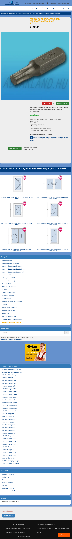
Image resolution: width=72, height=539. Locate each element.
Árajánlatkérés (62, 103)
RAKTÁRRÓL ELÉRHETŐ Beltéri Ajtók (13, 272)
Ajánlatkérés (64, 535)
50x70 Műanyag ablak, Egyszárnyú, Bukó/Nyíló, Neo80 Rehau (16, 223)
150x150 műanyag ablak (9, 441)
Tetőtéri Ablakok (6, 298)
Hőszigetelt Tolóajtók (8, 295)
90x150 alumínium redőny (9, 400)
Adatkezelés (5, 477)
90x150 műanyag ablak (8, 427)
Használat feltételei (7, 482)
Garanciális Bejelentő (8, 488)
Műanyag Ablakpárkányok (9, 310)
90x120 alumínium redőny (9, 397)
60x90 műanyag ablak (8, 416)
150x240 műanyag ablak (9, 458)
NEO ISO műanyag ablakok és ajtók (12, 372)
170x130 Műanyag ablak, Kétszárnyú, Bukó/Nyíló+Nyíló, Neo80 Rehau (53, 198)
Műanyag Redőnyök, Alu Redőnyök (12, 301)
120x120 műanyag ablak (9, 436)
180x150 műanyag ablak (9, 447)
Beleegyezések (8, 515)
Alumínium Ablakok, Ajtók (9, 281)
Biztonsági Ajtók (6, 284)
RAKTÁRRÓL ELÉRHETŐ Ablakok (12, 266)
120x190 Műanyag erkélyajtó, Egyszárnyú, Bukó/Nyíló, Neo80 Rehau (52, 223)
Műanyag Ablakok (7, 260)
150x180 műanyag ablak (9, 444)
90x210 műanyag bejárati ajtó (10, 461)
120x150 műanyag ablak (9, 438)
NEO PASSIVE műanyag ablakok (11, 375)
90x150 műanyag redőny (9, 383)
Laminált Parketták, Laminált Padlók (12, 319)
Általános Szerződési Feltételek (11, 491)
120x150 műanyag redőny (9, 391)
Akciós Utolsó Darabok (8, 275)
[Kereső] (66, 332)
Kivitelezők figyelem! (24, 536)
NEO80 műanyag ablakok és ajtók (11, 369)
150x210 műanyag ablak (9, 455)
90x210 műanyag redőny (9, 386)
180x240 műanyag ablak (9, 452)
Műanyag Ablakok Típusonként (10, 263)
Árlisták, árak (5, 313)
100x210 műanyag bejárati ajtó (10, 463)
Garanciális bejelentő (24, 528)
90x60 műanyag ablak (8, 422)
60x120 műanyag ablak (8, 419)
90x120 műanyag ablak (8, 425)
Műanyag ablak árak (7, 377)
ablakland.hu (51, 524)
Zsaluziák (4, 304)
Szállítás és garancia (8, 474)
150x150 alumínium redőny (9, 411)
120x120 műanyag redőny (9, 389)
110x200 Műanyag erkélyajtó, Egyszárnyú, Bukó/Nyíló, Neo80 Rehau (52, 249)
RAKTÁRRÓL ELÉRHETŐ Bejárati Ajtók (13, 269)
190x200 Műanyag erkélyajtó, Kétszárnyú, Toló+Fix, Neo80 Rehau (16, 249)
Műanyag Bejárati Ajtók (8, 278)
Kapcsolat (4, 485)
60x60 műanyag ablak (8, 413)
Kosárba (47, 103)
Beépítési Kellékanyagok (9, 316)
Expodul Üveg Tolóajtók (8, 292)
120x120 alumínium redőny (9, 405)
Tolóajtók (4, 290)
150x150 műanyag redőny (9, 394)
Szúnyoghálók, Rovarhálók (9, 307)
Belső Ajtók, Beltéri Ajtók (9, 287)
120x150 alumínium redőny (9, 408)
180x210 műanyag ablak (9, 449)
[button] (37, 8)
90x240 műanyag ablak (8, 433)
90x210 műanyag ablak (8, 430)
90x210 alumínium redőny (9, 402)
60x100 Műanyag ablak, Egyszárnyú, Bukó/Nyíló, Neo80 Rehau (17, 198)
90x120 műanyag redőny (9, 380)
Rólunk (4, 480)
